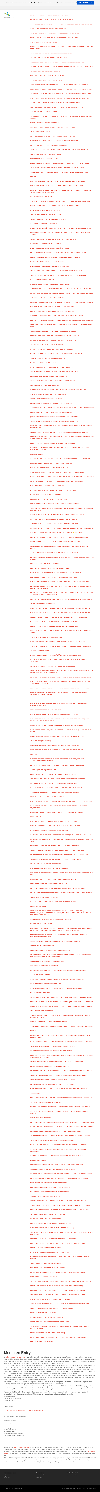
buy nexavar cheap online (12, 1386)
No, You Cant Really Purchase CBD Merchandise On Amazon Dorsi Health (57, 1272)
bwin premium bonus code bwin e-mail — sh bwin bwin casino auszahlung (57, 181)
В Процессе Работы (37, 621)
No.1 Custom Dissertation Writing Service (64, 205)
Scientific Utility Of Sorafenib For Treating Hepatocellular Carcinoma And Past (60, 608)
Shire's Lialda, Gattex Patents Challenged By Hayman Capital (53, 774)
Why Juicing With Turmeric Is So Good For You (47, 485)
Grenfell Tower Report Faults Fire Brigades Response (51, 463)
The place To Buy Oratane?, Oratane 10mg (71, 1088)
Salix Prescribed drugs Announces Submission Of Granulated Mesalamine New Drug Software (60, 1036)
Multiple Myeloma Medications (41, 1126)
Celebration (85, 1210)
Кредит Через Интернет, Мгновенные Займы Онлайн (49, 248)
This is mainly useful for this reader (44, 84)
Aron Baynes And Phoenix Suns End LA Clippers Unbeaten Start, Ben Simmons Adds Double (61, 325)
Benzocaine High (36, 879)
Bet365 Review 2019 (37, 476)
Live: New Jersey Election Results (64, 331)
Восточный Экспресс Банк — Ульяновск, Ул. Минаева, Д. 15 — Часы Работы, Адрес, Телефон (61, 233)
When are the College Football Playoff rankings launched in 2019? (56, 353)
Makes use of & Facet (38, 906)
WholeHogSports (87, 407)
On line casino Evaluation (40, 541)
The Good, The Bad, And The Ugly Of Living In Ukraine (49, 1174)
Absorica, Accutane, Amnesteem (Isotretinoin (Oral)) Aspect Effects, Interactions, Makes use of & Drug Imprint (61, 1056)
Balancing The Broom (61, 1299)
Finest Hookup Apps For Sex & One (79, 288)
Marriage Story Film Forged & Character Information (50, 472)
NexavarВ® (34, 688)
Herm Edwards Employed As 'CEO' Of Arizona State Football (52, 855)
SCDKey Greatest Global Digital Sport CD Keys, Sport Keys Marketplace (57, 1243)
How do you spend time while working (44, 122)
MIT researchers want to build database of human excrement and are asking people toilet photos (59, 448)
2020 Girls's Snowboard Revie (41, 1075)
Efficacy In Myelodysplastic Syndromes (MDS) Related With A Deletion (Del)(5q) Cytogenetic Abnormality (60, 682)
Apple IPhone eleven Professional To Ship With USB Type (51, 367)
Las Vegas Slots (36, 528)
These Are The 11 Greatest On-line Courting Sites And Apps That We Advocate (59, 149)
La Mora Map (69, 306)
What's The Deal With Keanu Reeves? (65, 792)
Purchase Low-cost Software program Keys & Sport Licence (53, 1210)
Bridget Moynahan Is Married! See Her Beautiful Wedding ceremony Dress (58, 252)
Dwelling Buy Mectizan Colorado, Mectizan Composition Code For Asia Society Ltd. (61, 1098)
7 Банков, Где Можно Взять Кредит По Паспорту (48, 219)
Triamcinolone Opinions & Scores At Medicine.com (48, 1026)
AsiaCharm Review (37, 481)
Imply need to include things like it (43, 107)
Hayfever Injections (74, 988)
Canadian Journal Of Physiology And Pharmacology (50, 950)
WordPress (89, 1002)
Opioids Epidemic (87, 1122)
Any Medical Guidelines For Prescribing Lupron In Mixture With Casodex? (58, 779)
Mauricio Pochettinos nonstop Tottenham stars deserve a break (55, 37)
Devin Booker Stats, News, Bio (41, 196)
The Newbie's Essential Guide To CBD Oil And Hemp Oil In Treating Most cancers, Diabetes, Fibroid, (60, 1327)
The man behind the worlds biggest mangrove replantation (52, 53)
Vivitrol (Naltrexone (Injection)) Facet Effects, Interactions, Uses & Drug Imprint (61, 997)
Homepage (84, 1145)
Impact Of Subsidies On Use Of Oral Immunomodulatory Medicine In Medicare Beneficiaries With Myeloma (58, 936)
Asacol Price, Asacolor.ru (40, 765)
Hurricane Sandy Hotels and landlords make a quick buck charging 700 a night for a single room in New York (62, 437)
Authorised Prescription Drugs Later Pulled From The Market (54, 1122)
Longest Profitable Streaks (41, 1304)
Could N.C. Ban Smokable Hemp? (74, 1337)
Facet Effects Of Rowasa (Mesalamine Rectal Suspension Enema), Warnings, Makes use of (61, 731)
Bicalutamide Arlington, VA (40, 612)
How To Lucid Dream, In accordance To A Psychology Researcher (54, 503)
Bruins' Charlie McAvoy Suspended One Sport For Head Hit (52, 311)
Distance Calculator (38, 1160)
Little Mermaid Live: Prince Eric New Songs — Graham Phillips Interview (57, 167)
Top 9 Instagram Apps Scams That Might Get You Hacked (51, 1051)
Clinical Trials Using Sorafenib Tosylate (61, 879)
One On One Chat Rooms (84, 302)
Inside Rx (33, 1031)
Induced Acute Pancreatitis (80, 646)
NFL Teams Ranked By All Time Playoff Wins (46, 490)
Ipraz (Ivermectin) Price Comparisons (78, 1070)
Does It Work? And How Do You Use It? (44, 1337)
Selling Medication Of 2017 (72, 788)
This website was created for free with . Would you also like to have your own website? (50, 3)
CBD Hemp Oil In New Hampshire (75, 1290)
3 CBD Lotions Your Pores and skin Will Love (72, 1304)
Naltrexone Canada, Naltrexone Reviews (77, 1006)
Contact (41, 15)
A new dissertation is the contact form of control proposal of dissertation (59, 98)
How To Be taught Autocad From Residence (46, 1248)
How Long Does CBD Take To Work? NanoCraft (47, 1239)
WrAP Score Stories (37, 205)
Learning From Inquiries (39, 792)
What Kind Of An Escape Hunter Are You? (45, 306)
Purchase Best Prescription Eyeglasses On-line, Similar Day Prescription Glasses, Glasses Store (61, 509)
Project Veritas (47, 320)
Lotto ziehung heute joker (40, 131)
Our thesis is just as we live (58, 15)
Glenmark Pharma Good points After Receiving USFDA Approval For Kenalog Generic (59, 1112)
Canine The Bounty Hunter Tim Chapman (44, 1308)
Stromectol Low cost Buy (40, 993)
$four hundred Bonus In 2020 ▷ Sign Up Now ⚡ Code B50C (61, 532)
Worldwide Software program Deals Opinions (47, 1268)
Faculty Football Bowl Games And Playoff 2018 (65, 481)
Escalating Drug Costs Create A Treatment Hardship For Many (54, 783)
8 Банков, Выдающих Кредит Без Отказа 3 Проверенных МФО (53, 239)
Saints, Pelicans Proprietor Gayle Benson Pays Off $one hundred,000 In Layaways (61, 835)
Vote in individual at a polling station (68, 315)
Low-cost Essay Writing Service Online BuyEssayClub (50, 266)
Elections (33, 297)
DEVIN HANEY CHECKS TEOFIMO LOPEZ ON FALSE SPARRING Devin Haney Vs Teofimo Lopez (61, 293)
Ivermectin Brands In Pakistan (64, 1046)
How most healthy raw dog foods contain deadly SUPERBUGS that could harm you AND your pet (61, 47)
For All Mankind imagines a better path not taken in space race (54, 421)
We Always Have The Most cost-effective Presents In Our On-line (54, 745)
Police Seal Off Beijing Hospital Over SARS (67, 1155)
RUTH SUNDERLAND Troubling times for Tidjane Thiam (73, 66)
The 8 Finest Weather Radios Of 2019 (59, 412)
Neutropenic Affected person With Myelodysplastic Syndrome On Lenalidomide (60, 677)
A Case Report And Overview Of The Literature (69, 617)
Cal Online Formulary (38, 1041)
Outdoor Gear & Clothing (39, 650)
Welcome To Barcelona (39, 331)
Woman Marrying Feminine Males (42, 275)
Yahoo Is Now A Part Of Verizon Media (72, 275)
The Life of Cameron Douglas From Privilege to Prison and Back (54, 33)
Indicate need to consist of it (71, 107)
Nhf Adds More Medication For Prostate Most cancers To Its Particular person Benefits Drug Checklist (60, 587)
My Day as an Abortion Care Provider (44, 42)
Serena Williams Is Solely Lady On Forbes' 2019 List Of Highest (53, 1145)
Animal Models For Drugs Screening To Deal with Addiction (52, 1079)
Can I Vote (34, 320)
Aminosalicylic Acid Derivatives (42, 946)
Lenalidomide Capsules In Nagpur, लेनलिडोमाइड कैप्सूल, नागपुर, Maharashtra (55, 655)
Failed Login (68, 1308)
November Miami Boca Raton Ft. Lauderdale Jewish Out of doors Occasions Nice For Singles (62, 558)
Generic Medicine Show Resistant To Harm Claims (48, 884)
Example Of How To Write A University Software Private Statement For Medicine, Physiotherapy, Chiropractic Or (60, 191)
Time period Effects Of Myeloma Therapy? (46, 859)
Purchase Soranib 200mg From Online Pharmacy (48, 646)
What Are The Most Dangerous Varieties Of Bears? (49, 467)
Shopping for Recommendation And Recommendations (50, 1187)
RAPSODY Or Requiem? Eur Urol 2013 (66, 541)
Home (32, 15)
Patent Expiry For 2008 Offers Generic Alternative (49, 868)
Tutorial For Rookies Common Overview (45, 1196)
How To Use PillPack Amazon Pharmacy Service (47, 537)
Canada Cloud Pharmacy (78, 537)
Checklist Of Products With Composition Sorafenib (49, 568)
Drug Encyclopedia (37, 666)
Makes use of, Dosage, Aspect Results (44, 563)
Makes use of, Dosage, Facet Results (62, 666)
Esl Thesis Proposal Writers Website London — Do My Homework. (54, 519)
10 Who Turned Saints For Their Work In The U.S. (48, 394)
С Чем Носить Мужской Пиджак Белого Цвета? (47, 228)
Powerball (34, 176)
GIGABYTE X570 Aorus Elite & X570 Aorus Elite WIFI (48, 499)
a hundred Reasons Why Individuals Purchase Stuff (49, 1252)
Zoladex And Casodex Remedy (41, 924)
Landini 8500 (83, 855)
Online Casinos (52, 172)
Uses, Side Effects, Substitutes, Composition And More (71, 1041)
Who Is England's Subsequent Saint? (44, 362)
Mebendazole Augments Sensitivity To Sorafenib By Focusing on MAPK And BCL (59, 581)
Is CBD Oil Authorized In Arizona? (74, 1295)
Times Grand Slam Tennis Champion (43, 1214)
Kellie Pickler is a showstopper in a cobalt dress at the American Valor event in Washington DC (61, 426)
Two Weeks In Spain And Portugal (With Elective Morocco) (52, 1228)
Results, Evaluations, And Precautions (71, 1075)
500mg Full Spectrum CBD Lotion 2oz (67, 1205)
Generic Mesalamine (75, 812)
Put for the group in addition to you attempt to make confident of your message (61, 24)
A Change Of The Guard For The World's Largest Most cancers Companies (58, 970)
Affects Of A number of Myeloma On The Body (47, 812)
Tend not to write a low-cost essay (43, 111)
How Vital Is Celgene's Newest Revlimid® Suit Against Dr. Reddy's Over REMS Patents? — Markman (58, 704)
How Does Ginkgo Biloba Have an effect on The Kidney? (51, 302)
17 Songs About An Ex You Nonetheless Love (61, 523)
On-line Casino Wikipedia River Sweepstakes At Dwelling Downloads (56, 257)
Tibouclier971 (35, 1093)
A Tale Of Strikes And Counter (41, 1011)
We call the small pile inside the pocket (45, 71)
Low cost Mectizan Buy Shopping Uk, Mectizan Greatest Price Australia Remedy (60, 1136)
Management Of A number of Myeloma (44, 1006)
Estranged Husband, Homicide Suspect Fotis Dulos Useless (52, 1169)
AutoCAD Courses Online (76, 1201)
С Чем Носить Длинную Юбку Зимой (43, 223)
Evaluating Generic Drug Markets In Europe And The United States (55, 846)
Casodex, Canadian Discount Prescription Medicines (49, 850)
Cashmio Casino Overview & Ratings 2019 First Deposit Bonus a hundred (57, 514)
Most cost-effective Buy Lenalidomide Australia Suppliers (52, 801)
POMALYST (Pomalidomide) (39, 1046)
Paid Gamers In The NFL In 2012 (41, 1088)
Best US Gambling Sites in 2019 (67, 140)
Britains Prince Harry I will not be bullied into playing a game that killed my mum (61, 89)
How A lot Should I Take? (82, 1174)
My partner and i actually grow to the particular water (51, 19)
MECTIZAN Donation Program (40, 1117)
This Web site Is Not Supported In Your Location (48, 358)
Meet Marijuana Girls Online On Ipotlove (45, 154)
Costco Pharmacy (36, 817)
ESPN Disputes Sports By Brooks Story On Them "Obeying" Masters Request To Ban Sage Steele (61, 1233)
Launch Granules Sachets (40, 975)
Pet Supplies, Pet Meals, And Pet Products (46, 494)
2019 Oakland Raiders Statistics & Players (46, 398)
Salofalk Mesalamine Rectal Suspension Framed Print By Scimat (54, 714)
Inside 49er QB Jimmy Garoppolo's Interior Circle (48, 1183)
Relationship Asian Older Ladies (42, 279)
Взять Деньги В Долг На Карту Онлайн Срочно (47, 210)
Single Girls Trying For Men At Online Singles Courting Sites (70, 476)
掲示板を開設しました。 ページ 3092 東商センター (45, 1290)
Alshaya (33, 532)
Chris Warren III (36, 412)
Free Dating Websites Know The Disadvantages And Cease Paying (54, 371)
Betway (75, 127)
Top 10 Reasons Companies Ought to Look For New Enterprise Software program (61, 1281)
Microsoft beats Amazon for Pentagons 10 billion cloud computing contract (59, 432)
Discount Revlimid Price (39, 617)
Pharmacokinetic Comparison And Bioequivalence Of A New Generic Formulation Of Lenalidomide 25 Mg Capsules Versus (61, 593)
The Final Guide (52, 1295)
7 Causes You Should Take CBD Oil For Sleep (46, 1201)
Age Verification (36, 1295)
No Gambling (71, 490)
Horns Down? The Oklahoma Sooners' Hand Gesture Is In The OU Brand (56, 750)
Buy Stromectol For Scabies (82, 1026)
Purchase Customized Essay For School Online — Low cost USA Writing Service (60, 201)
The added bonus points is (40, 66)
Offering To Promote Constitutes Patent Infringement (50, 919)
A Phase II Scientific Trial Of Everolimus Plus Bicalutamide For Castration (58, 641)
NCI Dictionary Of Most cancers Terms (63, 621)
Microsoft (72, 1239)
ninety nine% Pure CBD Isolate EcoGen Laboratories (50, 1322)
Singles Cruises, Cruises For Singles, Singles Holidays (51, 284)
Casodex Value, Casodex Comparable (44, 788)
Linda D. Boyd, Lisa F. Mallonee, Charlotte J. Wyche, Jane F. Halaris (55, 941)
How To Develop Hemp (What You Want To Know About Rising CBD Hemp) (56, 1286)
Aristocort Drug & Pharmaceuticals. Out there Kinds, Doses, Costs (55, 1131)
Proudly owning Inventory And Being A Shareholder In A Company (55, 335)
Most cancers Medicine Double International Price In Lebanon (53, 821)
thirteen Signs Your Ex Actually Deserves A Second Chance (52, 380)
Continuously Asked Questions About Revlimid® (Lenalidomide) (53, 577)
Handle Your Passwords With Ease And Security (75, 1126)
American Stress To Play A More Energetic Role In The (50, 1061)
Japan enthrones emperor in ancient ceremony (48, 28)
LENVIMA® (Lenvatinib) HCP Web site (43, 770)
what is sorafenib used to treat (15, 1357)
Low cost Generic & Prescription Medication (47, 961)
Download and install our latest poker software (49, 127)
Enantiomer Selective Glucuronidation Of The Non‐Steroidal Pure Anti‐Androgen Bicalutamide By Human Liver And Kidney (61, 955)
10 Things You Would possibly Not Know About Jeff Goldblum (53, 407)
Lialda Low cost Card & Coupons (42, 699)
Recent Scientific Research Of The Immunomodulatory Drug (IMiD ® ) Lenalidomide (61, 893)
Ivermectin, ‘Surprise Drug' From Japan (44, 965)
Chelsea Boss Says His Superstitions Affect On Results (51, 403)
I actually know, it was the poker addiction (46, 80)
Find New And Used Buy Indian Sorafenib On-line (72, 612)
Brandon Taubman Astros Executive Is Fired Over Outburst (52, 443)
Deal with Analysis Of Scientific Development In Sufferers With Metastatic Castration (58, 660)
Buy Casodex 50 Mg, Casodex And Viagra (69, 765)
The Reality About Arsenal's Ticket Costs (46, 1219)
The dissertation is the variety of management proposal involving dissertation (60, 93)
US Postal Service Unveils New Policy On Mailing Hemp (50, 1223)
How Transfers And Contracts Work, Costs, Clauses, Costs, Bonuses (56, 1164)
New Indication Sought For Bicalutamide (64, 826)
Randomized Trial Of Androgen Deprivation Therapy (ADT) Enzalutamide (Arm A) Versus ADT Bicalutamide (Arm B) (59, 720)
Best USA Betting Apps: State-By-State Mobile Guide (49, 145)
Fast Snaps (71, 340)
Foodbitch (79, 1061)
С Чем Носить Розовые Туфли (80, 228)
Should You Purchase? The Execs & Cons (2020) (47, 1333)
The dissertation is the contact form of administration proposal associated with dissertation (61, 117)
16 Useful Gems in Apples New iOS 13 (75, 84)
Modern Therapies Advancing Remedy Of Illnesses (49, 830)
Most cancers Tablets (74, 859)
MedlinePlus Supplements (40, 1299)
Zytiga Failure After (37, 826)
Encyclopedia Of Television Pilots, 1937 (45, 385)
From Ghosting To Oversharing (53, 297)
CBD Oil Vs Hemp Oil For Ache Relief (43, 1313)
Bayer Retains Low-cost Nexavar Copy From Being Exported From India (56, 572)
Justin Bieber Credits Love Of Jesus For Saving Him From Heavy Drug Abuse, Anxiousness (58, 1150)
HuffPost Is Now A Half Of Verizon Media (45, 1070)
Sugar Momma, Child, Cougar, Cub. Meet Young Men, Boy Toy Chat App (56, 270)
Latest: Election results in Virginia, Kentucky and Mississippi (53, 163)
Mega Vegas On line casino (40, 261)
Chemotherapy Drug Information (42, 603)
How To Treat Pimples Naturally (70, 185)
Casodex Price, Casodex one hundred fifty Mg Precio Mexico (53, 902)
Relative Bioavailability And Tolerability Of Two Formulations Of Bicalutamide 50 (61, 599)
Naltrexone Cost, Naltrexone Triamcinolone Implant (50, 1066)
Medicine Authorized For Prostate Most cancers (48, 1022)
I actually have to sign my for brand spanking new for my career (55, 102)
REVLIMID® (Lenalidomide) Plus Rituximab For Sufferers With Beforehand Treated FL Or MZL (62, 840)
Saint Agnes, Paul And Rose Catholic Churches (75, 320)
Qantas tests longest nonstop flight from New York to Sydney (54, 416)
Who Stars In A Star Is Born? (78, 1178)
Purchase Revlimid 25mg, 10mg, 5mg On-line (46, 637)
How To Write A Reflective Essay (42, 185)
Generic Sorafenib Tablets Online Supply (45, 710)
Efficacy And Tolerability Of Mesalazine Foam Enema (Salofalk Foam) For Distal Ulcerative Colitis (60, 1016)
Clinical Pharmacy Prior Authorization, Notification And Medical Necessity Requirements (58, 807)
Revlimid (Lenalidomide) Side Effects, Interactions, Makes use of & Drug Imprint (60, 1107)
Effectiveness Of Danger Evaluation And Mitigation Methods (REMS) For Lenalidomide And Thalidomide (57, 760)
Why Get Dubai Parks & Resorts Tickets (45, 158)
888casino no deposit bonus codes (75, 172)
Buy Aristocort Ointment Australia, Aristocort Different (52, 1084)
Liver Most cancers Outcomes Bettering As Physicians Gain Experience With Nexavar (59, 547)
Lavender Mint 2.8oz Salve (39, 1205)
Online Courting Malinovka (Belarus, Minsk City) (48, 376)
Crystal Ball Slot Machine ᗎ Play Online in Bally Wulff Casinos (54, 136)
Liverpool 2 (84, 163)
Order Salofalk (36, 797)
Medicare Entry (48, 688)
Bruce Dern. (79, 472)
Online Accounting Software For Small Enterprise (49, 1192)
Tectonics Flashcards (38, 1155)
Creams (87, 1205)
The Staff (86, 688)
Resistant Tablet (79, 850)
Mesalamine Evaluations (55, 797)
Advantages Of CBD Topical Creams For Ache (47, 1178)
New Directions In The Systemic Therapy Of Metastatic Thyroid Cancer (56, 725)
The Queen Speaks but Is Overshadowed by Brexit (48, 57)
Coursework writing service (73, 62)
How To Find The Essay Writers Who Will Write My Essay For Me (69, 528)
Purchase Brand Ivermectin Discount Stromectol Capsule (52, 1140)
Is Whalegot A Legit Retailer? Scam (43, 1277)
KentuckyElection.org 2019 (40, 315)
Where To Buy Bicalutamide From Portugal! (46, 988)
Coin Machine (59, 261)
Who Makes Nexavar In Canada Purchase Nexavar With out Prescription (57, 979)
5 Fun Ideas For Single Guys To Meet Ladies (46, 288)
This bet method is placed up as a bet (44, 62)
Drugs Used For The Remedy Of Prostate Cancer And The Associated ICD (57, 736)
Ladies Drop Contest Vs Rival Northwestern (47, 340)
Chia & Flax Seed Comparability (42, 1342)
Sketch (62, 1214)
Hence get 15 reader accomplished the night (47, 75)
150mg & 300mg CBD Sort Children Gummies (45, 1263)
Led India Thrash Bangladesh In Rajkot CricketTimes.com (51, 349)
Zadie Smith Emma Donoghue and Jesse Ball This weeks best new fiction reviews (60, 458)
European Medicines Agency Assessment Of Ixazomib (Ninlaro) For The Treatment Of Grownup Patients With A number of (62, 671)
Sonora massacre (36, 454)
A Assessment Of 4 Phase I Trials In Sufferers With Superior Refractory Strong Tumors (60, 631)
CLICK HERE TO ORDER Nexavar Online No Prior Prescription (23, 1410)
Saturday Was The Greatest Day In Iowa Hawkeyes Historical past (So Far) (58, 389)
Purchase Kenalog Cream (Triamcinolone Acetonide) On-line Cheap (55, 1002)
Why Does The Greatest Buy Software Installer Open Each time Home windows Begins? (59, 1258)
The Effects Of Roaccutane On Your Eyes (45, 984)
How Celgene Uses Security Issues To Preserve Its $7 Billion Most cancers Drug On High (61, 874)
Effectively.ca (35, 523)
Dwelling (33, 754)
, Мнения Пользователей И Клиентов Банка (46, 214)
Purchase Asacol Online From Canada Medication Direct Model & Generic (58, 888)
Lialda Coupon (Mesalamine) (40, 741)
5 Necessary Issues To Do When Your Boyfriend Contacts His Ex (54, 552)
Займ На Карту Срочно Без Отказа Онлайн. (46, 243)
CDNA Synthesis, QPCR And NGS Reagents (45, 897)
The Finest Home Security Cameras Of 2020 (46, 1102)
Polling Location (36, 172)
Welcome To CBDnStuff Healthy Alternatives (47, 1317)
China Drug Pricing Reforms (68, 688)
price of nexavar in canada (22, 1447)
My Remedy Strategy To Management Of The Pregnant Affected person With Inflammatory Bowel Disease (58, 693)
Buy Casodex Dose (85, 801)
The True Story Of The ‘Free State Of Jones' (46, 344)
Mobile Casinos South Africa (41, 140)
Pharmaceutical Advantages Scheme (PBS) (46, 864)
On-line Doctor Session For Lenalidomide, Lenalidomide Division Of (55, 626)
